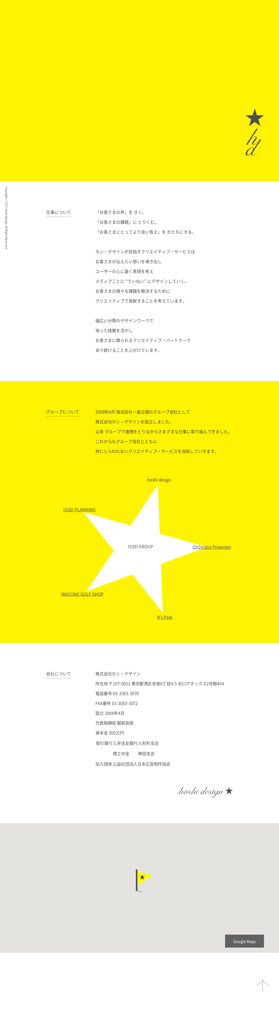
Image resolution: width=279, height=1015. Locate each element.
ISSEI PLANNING (78, 511)
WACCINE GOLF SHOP (83, 595)
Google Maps (244, 941)
